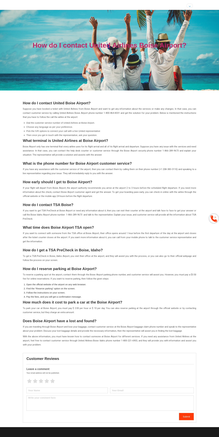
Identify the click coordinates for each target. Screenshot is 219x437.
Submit (186, 416)
